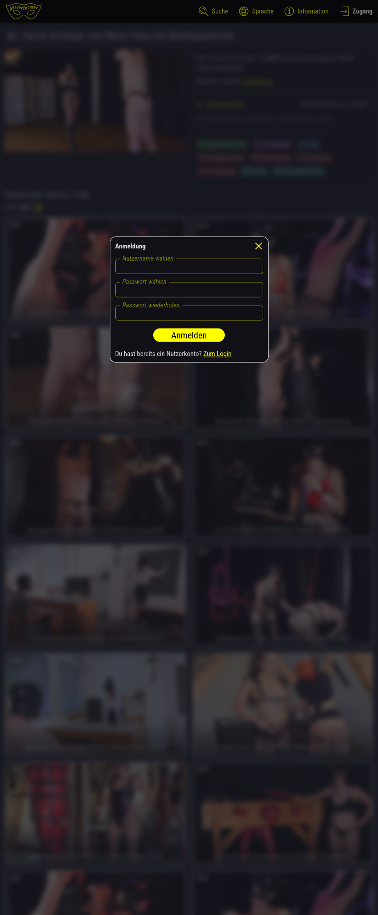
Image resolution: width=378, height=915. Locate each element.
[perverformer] (23, 11)
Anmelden (189, 334)
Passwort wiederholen (151, 305)
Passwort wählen (145, 281)
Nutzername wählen (148, 258)
